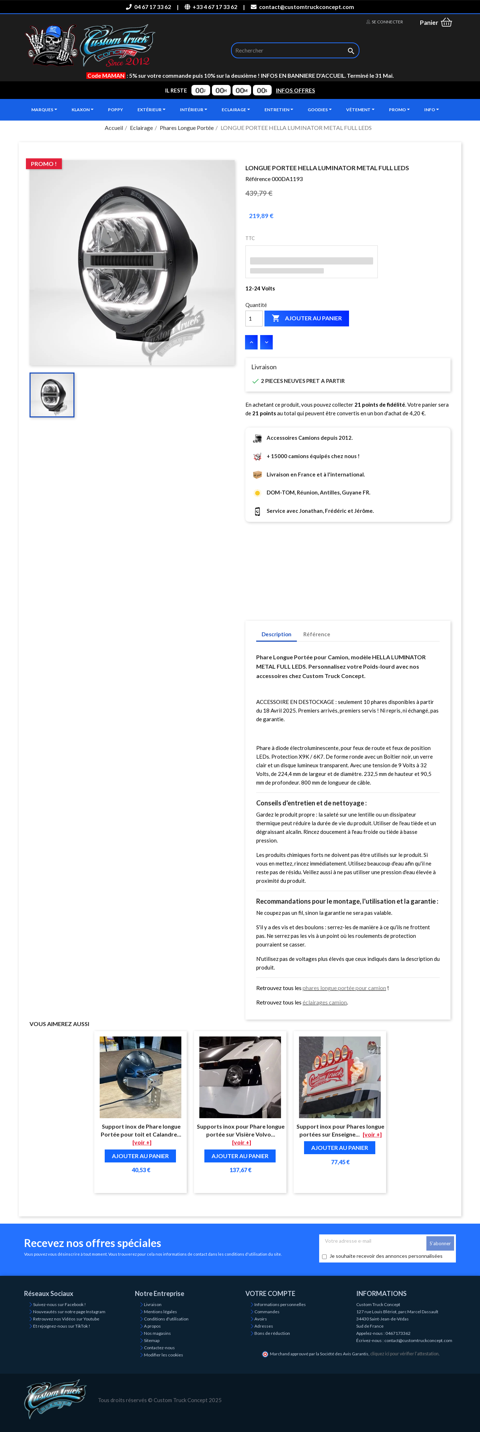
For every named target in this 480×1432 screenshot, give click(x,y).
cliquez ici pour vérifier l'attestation (404, 1353)
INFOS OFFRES (295, 90)
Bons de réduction (272, 1333)
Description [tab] (276, 634)
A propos (152, 1326)
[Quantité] (254, 318)
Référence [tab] (316, 634)
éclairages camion (325, 1002)
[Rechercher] (295, 50)
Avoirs (260, 1319)
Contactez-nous (159, 1347)
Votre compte (270, 1293)
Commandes (267, 1311)
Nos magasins (157, 1333)
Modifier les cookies (163, 1355)
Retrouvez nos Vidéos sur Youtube (66, 1319)
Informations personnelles (280, 1304)
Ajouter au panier (307, 318)
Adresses (263, 1326)
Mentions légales (160, 1311)
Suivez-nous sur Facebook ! (59, 1304)
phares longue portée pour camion (344, 987)
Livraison (153, 1304)
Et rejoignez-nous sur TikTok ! (61, 1326)
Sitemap (151, 1340)
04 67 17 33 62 (148, 6)
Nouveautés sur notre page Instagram (69, 1311)
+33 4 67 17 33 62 (211, 6)
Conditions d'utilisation (166, 1319)
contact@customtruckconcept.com (302, 6)
